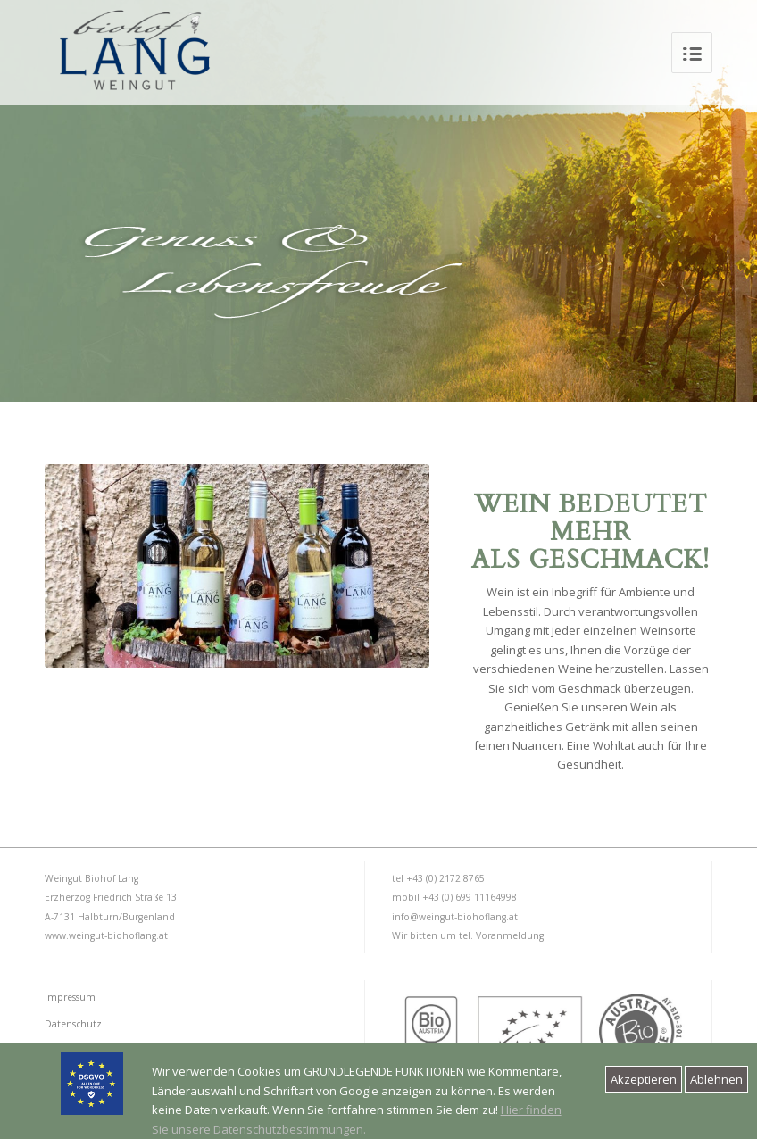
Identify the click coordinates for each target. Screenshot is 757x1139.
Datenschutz (73, 1024)
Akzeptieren (644, 1079)
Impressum (70, 997)
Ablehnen (716, 1079)
